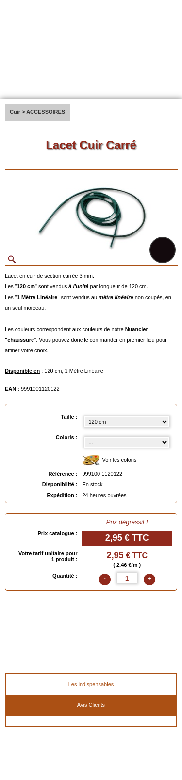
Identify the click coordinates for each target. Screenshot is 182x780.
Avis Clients (91, 705)
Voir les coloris (109, 460)
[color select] (126, 442)
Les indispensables (91, 684)
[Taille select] (126, 421)
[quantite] (127, 578)
